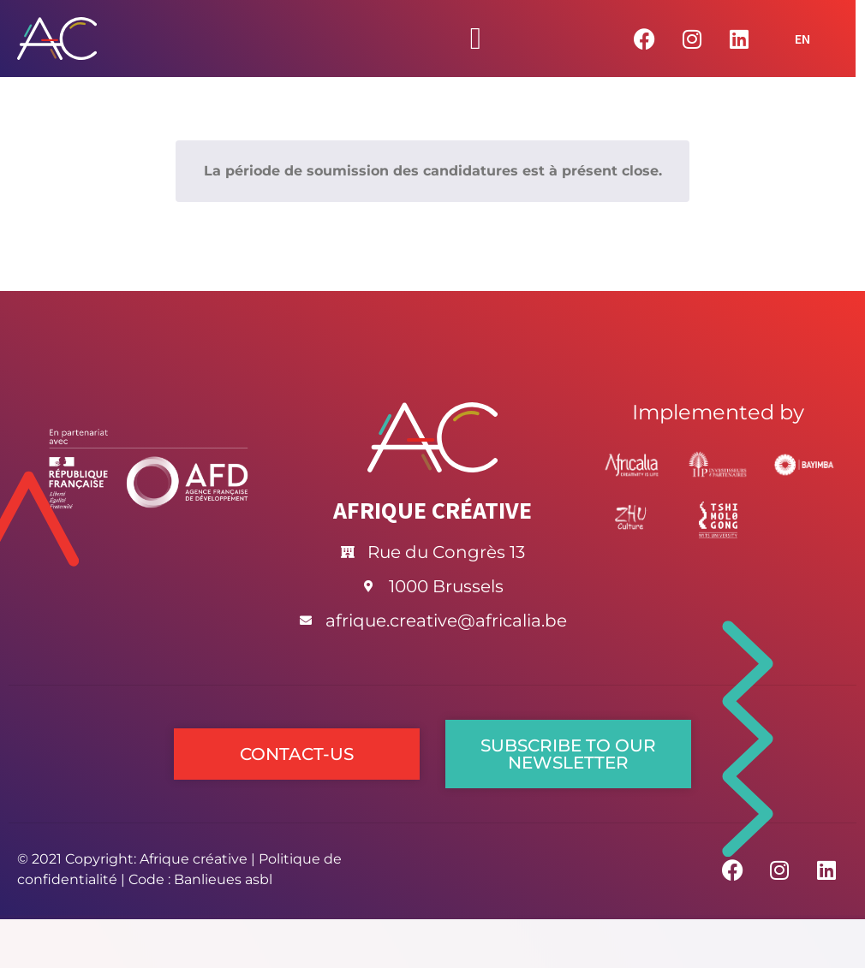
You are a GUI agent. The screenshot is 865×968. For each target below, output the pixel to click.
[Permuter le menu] (475, 38)
